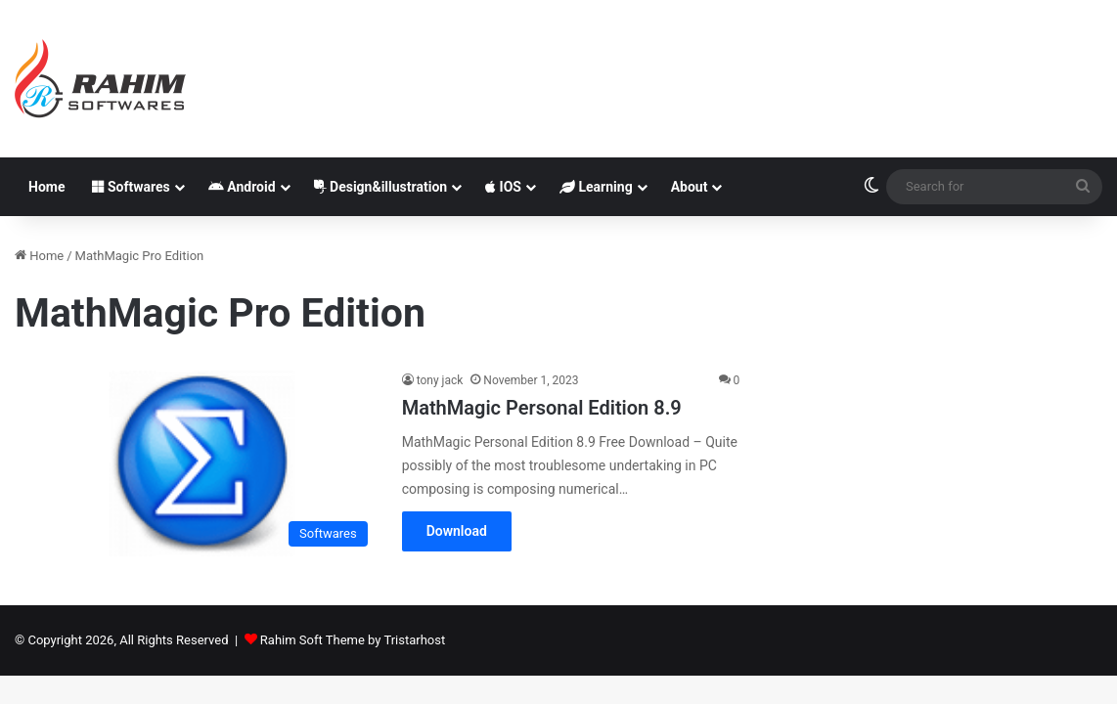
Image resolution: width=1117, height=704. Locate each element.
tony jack (440, 380)
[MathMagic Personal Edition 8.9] (196, 463)
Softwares (130, 187)
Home (46, 187)
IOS (503, 187)
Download (456, 531)
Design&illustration (381, 187)
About (689, 187)
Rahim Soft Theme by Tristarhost (352, 640)
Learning (596, 187)
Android (242, 187)
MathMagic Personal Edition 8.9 (542, 407)
